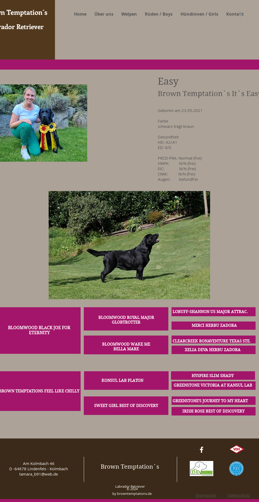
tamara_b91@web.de (38, 474)
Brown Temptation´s (130, 466)
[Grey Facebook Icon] (240, 15)
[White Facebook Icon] (201, 450)
